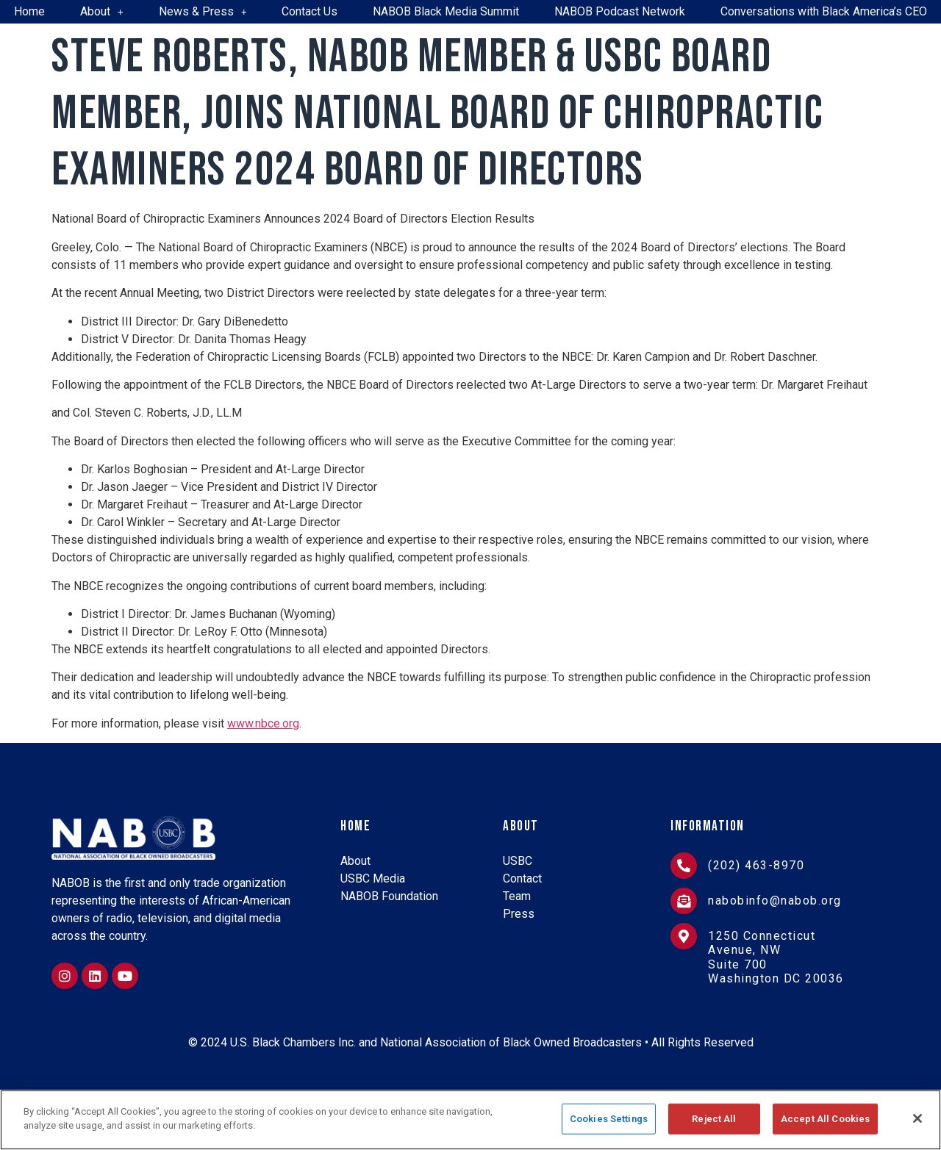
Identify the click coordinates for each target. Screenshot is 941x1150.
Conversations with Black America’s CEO (823, 11)
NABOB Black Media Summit (446, 11)
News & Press (203, 11)
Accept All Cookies (825, 1118)
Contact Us (309, 11)
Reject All (714, 1118)
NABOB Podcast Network (619, 11)
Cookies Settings (609, 1118)
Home (29, 11)
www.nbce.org (263, 723)
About (102, 11)
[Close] (917, 1118)
